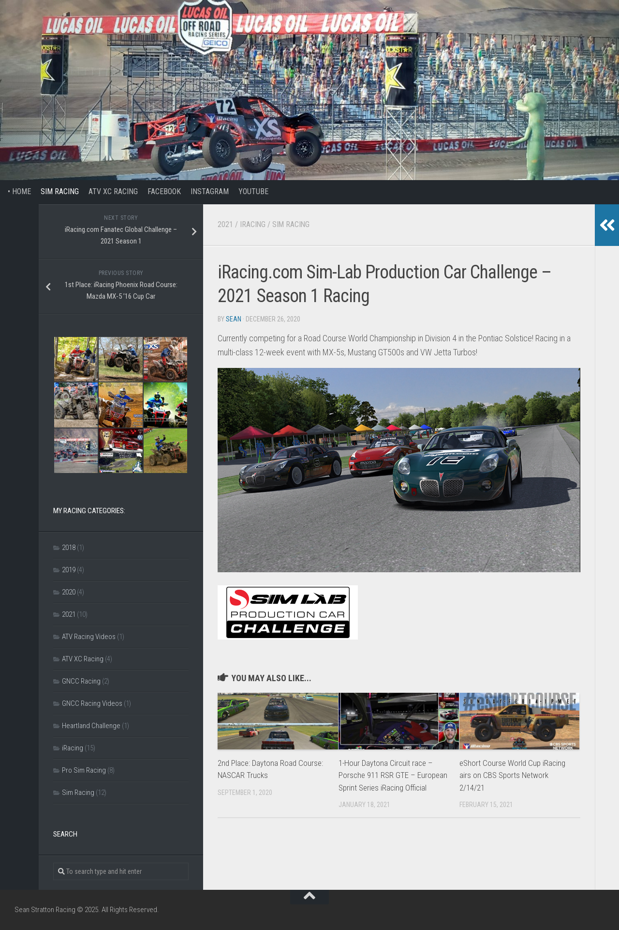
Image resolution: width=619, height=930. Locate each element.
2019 (68, 569)
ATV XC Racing (113, 191)
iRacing (253, 224)
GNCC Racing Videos (92, 703)
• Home (15, 191)
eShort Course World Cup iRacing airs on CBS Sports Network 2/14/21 (512, 775)
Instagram (210, 191)
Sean (233, 319)
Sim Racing (60, 191)
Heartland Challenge (91, 725)
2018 (68, 547)
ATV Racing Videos (89, 636)
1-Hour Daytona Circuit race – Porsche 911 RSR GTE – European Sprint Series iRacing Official (393, 775)
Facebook (164, 191)
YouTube (253, 191)
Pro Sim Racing (84, 770)
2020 (68, 592)
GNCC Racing (81, 681)
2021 (225, 224)
